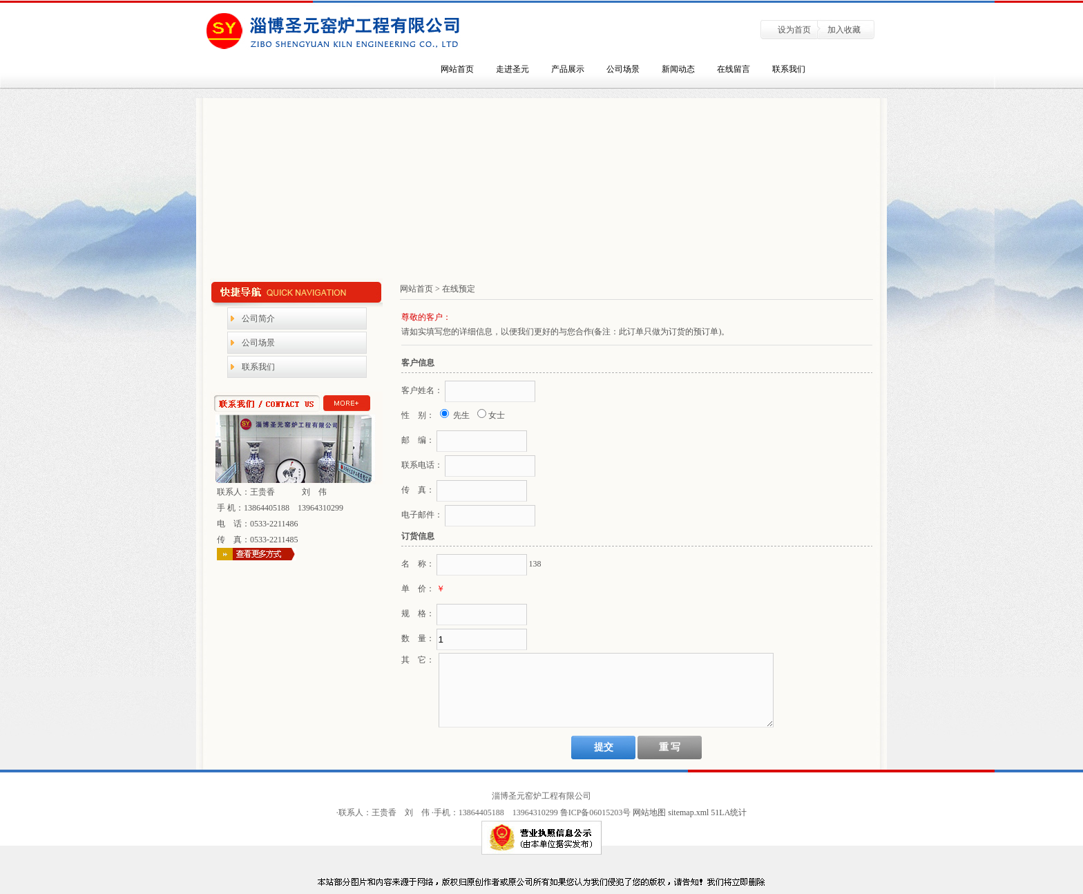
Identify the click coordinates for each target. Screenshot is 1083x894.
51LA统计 (729, 812)
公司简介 (258, 318)
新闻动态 (678, 69)
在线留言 (733, 69)
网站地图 (649, 812)
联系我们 (788, 69)
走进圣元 (512, 69)
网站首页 (457, 69)
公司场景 (623, 69)
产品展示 (567, 69)
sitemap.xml (689, 812)
